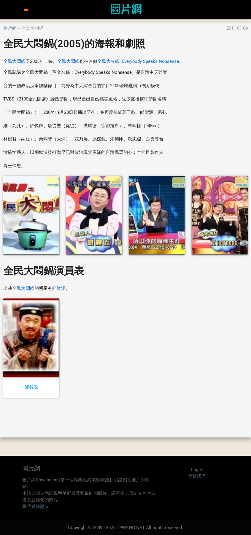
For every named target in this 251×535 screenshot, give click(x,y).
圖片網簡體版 (35, 506)
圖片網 (10, 28)
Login (196, 469)
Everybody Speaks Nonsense (150, 61)
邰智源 (59, 288)
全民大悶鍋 (14, 61)
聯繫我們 (197, 476)
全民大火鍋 (108, 61)
